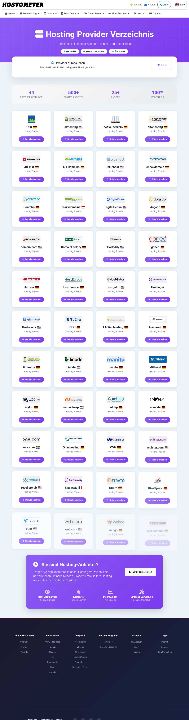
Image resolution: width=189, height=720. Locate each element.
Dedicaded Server (80, 667)
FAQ (52, 657)
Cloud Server (80, 662)
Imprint (164, 642)
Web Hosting (80, 642)
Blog (52, 667)
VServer (80, 647)
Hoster (139, 13)
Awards (24, 652)
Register (136, 652)
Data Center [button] (69, 13)
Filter (162, 65)
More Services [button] (118, 13)
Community (52, 662)
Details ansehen (31, 140)
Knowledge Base (52, 642)
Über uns (24, 642)
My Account (136, 642)
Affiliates (109, 642)
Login (164, 5)
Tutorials (52, 647)
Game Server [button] (93, 13)
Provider (24, 647)
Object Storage (80, 657)
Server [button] (49, 13)
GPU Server (80, 652)
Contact (155, 13)
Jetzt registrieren (140, 572)
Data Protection (165, 652)
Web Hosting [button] (28, 13)
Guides (52, 652)
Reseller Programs (108, 647)
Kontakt (52, 672)
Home (10, 13)
